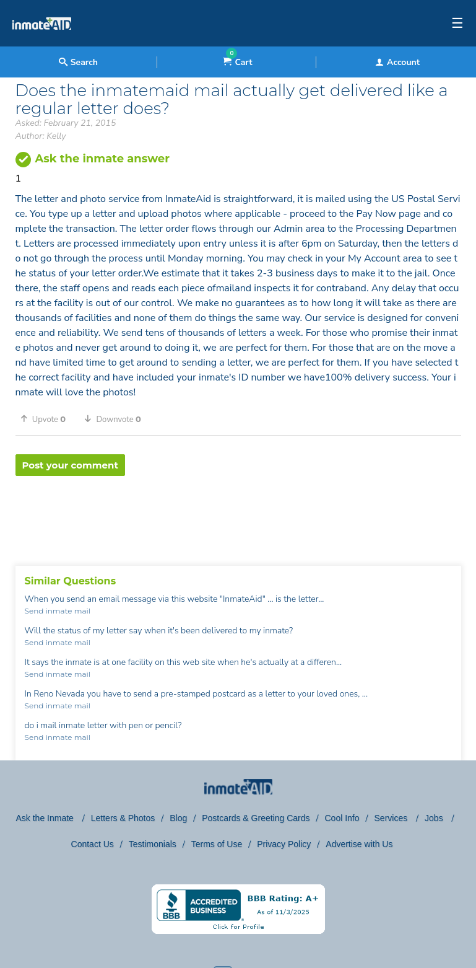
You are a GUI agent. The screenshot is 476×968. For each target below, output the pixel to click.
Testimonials (152, 844)
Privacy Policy (284, 844)
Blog (178, 818)
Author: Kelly (40, 136)
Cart (237, 62)
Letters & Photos (123, 818)
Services (392, 818)
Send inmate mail (57, 610)
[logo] (41, 43)
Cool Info (342, 818)
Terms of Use (216, 844)
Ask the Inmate (46, 818)
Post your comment (70, 465)
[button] (47, 419)
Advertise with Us (359, 844)
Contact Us (92, 844)
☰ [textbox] (457, 23)
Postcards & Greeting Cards (255, 818)
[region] (238, 516)
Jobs (435, 818)
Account (397, 62)
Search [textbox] (78, 62)
